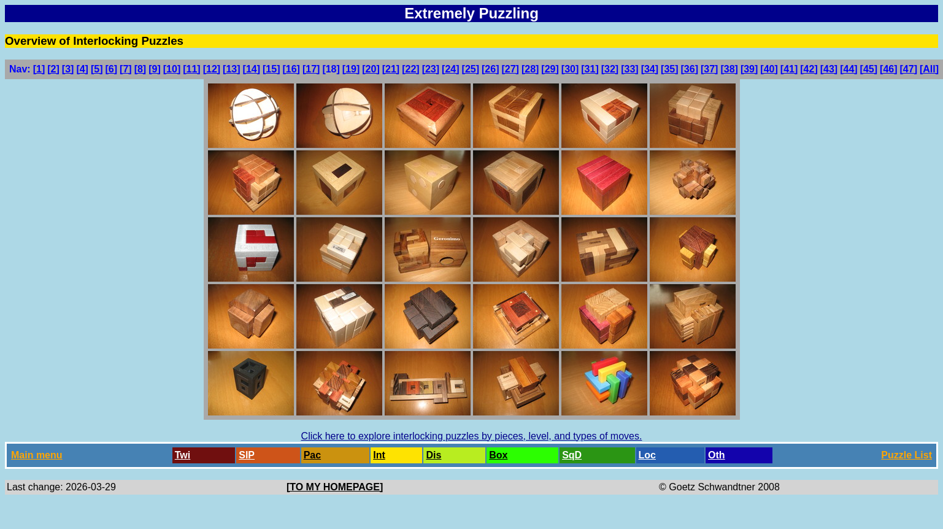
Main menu (37, 455)
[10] (171, 69)
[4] (82, 69)
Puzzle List (906, 455)
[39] (749, 69)
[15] (271, 69)
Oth (716, 455)
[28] (530, 69)
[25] (470, 69)
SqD (572, 455)
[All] (929, 69)
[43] (828, 69)
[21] (390, 69)
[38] (728, 69)
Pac (312, 455)
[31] (589, 69)
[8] (140, 69)
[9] (154, 69)
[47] (908, 69)
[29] (549, 69)
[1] (39, 69)
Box (498, 455)
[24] (450, 69)
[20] (370, 69)
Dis (433, 455)
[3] (68, 69)
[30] (570, 69)
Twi (182, 455)
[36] (689, 69)
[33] (629, 69)
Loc (647, 455)
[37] (709, 69)
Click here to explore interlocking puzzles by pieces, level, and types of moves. (471, 436)
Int (379, 455)
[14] (251, 69)
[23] (430, 69)
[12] (211, 69)
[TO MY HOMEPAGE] (335, 487)
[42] (808, 69)
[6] (112, 69)
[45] (868, 69)
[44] (848, 69)
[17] (311, 69)
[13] (231, 69)
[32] (609, 69)
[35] (669, 69)
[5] (97, 69)
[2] (53, 69)
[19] (351, 69)
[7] (126, 69)
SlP (247, 455)
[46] (888, 69)
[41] (789, 69)
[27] (509, 69)
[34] (649, 69)
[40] (768, 69)
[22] (410, 69)
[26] (490, 69)
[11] (191, 69)
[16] (290, 69)
